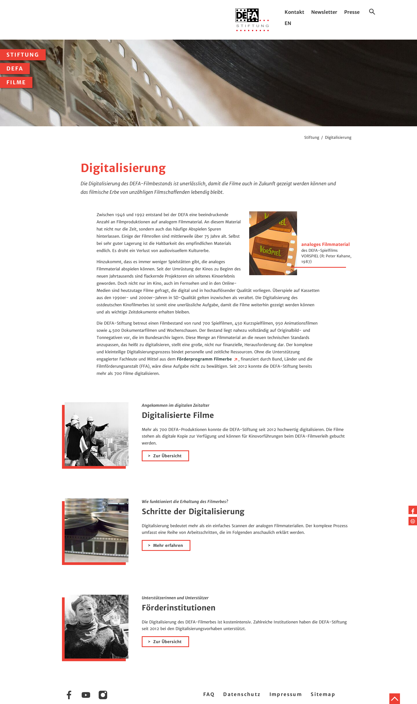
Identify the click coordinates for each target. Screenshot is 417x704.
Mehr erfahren (168, 545)
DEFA (14, 68)
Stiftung (22, 54)
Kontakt (294, 12)
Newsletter (324, 12)
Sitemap (323, 694)
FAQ (209, 694)
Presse (352, 12)
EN (288, 23)
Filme (16, 82)
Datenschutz (242, 694)
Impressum (285, 694)
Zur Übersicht (167, 455)
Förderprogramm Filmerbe (207, 359)
